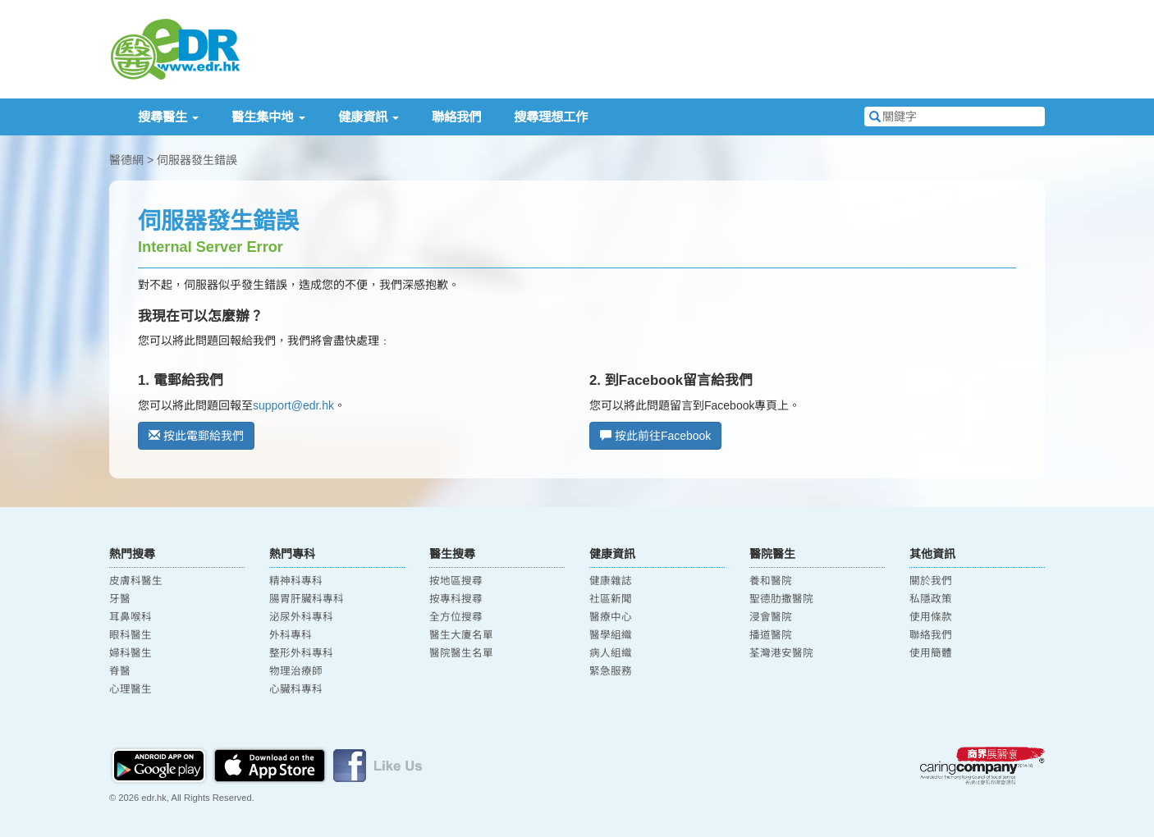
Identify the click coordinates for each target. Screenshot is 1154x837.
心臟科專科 (296, 689)
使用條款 (930, 617)
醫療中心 (610, 617)
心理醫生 (130, 689)
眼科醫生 (130, 635)
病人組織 (610, 653)
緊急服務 (610, 671)
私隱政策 (930, 599)
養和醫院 (770, 581)
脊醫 (120, 671)
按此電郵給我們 (196, 435)
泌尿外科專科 (301, 617)
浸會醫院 (770, 617)
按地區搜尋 (456, 581)
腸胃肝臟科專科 (306, 599)
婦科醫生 (130, 653)
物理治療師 (296, 671)
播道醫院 (770, 635)
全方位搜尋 (456, 617)
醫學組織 (610, 635)
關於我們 (930, 581)
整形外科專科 (301, 653)
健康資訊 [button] (368, 117)
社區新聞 (610, 599)
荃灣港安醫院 (781, 653)
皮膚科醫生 (136, 581)
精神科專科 (296, 581)
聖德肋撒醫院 (781, 599)
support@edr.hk (293, 405)
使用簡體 (930, 653)
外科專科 (290, 635)
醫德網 (126, 160)
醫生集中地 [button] (268, 117)
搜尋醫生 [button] (168, 117)
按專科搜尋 (456, 599)
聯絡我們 (456, 117)
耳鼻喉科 (130, 617)
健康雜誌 (610, 581)
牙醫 (120, 599)
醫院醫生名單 (461, 653)
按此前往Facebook (655, 435)
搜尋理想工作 (551, 117)
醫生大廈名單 (461, 635)
